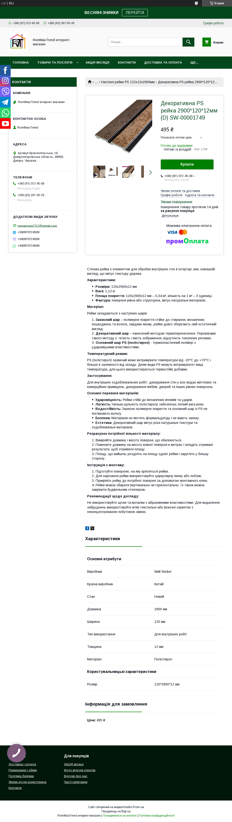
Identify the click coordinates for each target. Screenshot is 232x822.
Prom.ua (138, 807)
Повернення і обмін (23, 770)
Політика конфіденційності (157, 815)
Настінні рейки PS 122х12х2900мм (128, 82)
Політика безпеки (21, 776)
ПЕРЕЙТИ (135, 13)
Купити (187, 164)
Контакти (127, 62)
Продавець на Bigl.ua (116, 811)
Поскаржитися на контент (120, 815)
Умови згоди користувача (27, 782)
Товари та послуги (54, 62)
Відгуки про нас (75, 776)
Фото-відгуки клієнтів (79, 770)
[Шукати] (188, 42)
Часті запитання (75, 782)
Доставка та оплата (163, 62)
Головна (21, 62)
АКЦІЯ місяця (97, 62)
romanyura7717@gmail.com (37, 225)
